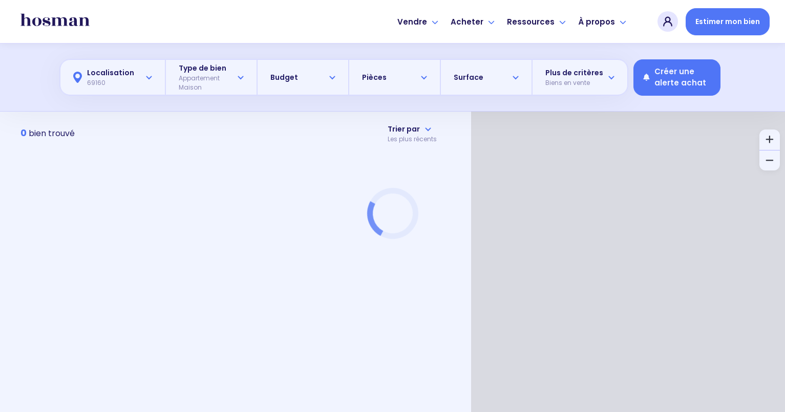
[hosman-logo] (55, 21)
